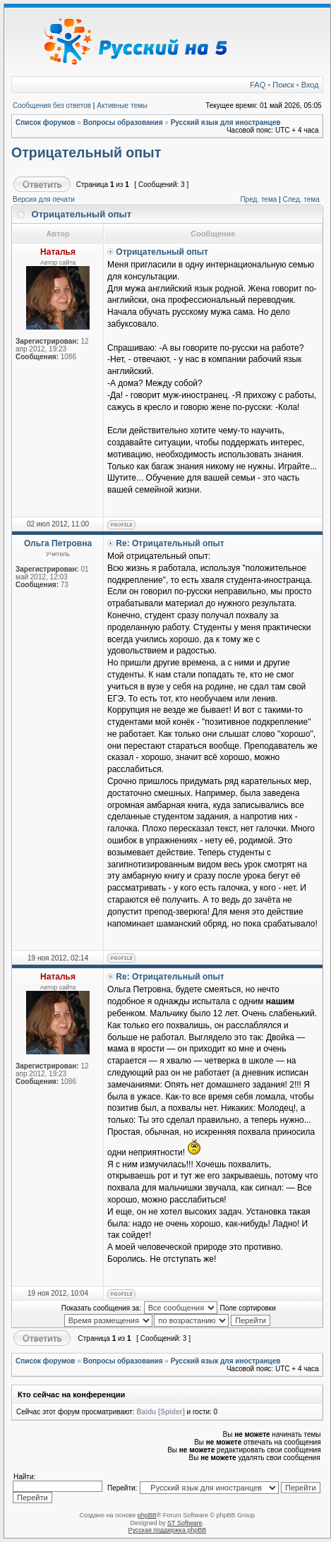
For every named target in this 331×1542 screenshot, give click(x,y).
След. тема (301, 199)
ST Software (184, 1522)
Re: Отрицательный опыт (170, 543)
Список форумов (46, 122)
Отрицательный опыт (86, 152)
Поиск (283, 84)
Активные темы (122, 105)
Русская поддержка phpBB (167, 1530)
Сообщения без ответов (52, 105)
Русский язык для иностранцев (226, 122)
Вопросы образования (123, 122)
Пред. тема (258, 199)
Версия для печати (44, 199)
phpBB (147, 1515)
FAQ (257, 84)
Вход (310, 84)
